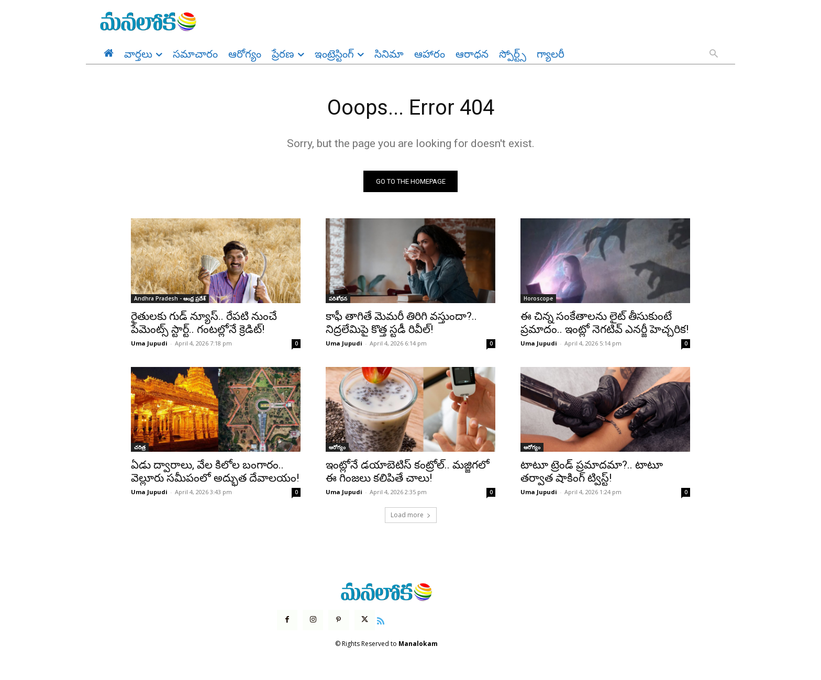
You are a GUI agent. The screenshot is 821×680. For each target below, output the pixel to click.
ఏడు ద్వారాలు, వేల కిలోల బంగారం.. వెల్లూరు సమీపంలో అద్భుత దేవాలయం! (215, 472)
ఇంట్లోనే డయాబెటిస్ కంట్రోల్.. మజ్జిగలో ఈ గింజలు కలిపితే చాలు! (408, 472)
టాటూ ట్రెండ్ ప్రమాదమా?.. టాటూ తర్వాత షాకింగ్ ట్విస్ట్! (591, 472)
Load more (411, 515)
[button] (714, 54)
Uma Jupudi (149, 344)
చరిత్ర (140, 447)
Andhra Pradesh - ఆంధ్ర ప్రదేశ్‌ (170, 299)
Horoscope (538, 299)
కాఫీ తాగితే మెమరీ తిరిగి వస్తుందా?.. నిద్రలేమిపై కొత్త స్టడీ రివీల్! (401, 323)
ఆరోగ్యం (337, 447)
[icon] (380, 620)
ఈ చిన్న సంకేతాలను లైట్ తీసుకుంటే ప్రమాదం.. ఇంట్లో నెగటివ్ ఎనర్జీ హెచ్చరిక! (604, 323)
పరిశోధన (338, 299)
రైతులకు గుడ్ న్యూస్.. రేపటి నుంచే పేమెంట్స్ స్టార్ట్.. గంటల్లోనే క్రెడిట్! (204, 323)
